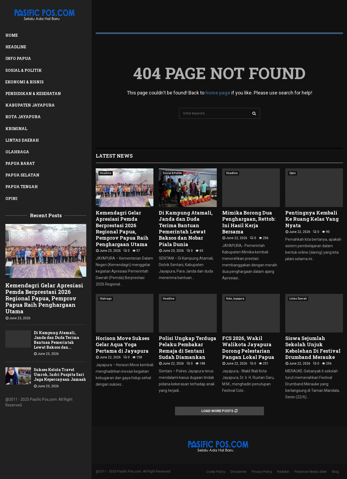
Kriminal (16, 128)
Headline (15, 46)
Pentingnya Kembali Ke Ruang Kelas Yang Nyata (312, 219)
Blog (335, 472)
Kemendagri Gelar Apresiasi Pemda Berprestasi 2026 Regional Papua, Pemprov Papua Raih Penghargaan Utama (44, 298)
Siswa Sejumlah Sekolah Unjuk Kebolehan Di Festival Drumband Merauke (313, 347)
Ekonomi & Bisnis (24, 81)
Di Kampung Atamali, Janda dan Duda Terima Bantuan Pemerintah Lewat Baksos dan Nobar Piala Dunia (185, 228)
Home (11, 35)
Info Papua (18, 58)
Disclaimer (238, 472)
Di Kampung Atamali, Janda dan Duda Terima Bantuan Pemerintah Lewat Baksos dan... (56, 340)
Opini (11, 198)
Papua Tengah (21, 186)
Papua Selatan (22, 175)
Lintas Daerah (22, 140)
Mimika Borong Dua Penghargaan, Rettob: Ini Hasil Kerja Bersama (248, 222)
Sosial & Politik (23, 70)
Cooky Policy (215, 472)
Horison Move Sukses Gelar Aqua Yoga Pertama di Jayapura (122, 344)
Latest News (114, 155)
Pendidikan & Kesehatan (33, 93)
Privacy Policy (262, 472)
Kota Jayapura (23, 116)
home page (217, 93)
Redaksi (283, 472)
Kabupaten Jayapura (30, 105)
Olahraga (17, 151)
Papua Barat (20, 163)
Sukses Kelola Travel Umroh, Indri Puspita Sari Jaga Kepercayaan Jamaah (60, 374)
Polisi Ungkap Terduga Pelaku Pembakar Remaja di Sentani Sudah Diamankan (187, 347)
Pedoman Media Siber (310, 472)
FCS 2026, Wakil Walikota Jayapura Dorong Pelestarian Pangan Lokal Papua (248, 347)
